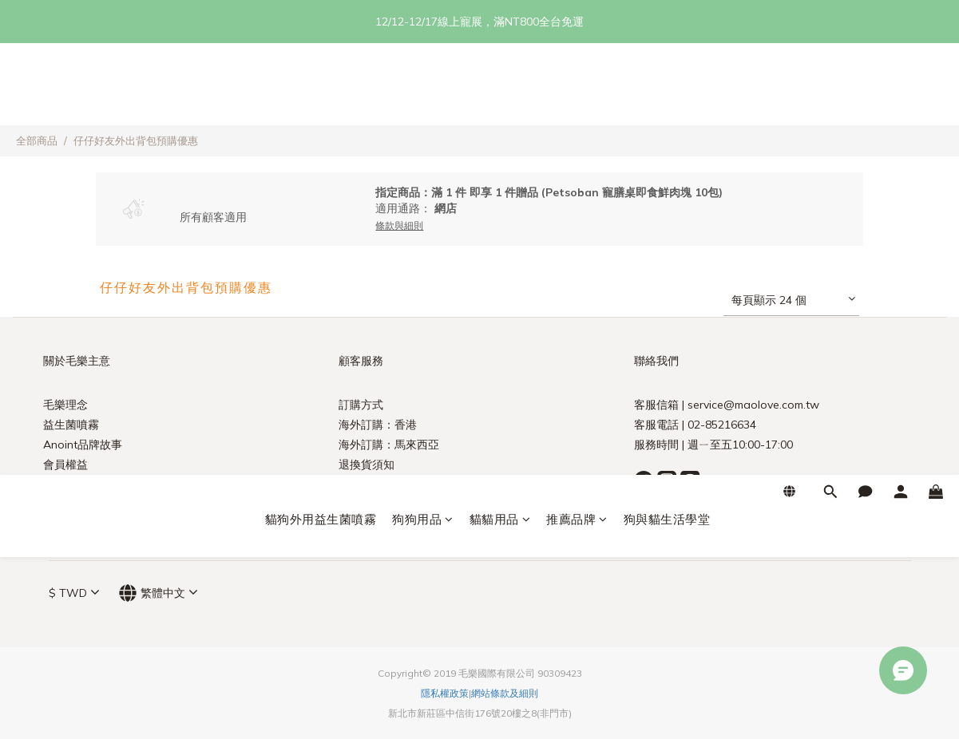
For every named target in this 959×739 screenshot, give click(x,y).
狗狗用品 (423, 87)
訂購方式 (361, 404)
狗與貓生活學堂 (667, 87)
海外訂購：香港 (378, 424)
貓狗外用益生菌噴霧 (321, 87)
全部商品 (36, 140)
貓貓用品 (500, 87)
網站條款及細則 (504, 693)
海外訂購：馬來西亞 (389, 444)
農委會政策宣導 (82, 484)
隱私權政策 (445, 693)
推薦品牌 (577, 87)
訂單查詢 (361, 484)
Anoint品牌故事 (82, 444)
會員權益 (65, 464)
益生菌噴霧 (71, 424)
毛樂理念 (65, 404)
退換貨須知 (366, 464)
